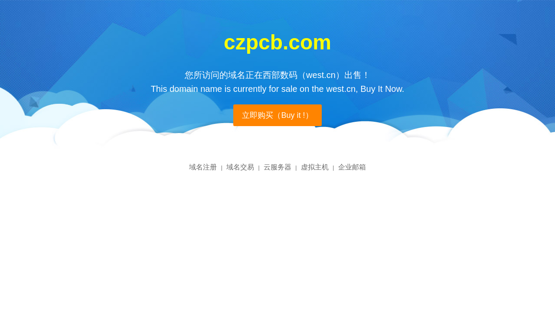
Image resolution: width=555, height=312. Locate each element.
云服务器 (277, 167)
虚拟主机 (315, 167)
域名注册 (203, 167)
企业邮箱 (352, 167)
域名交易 (240, 167)
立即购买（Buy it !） (277, 115)
